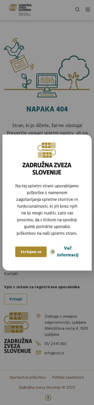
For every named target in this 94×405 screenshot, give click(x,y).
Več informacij (64, 252)
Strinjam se (31, 252)
